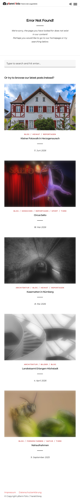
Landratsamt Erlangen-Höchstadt (40, 368)
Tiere (64, 211)
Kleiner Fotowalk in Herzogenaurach (40, 138)
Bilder (44, 364)
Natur (49, 441)
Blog (26, 134)
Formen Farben (35, 441)
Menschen (27, 211)
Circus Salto (40, 215)
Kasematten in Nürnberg (40, 291)
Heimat (36, 134)
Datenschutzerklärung (30, 492)
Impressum (10, 492)
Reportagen (49, 134)
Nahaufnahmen (40, 445)
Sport (55, 211)
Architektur (22, 288)
